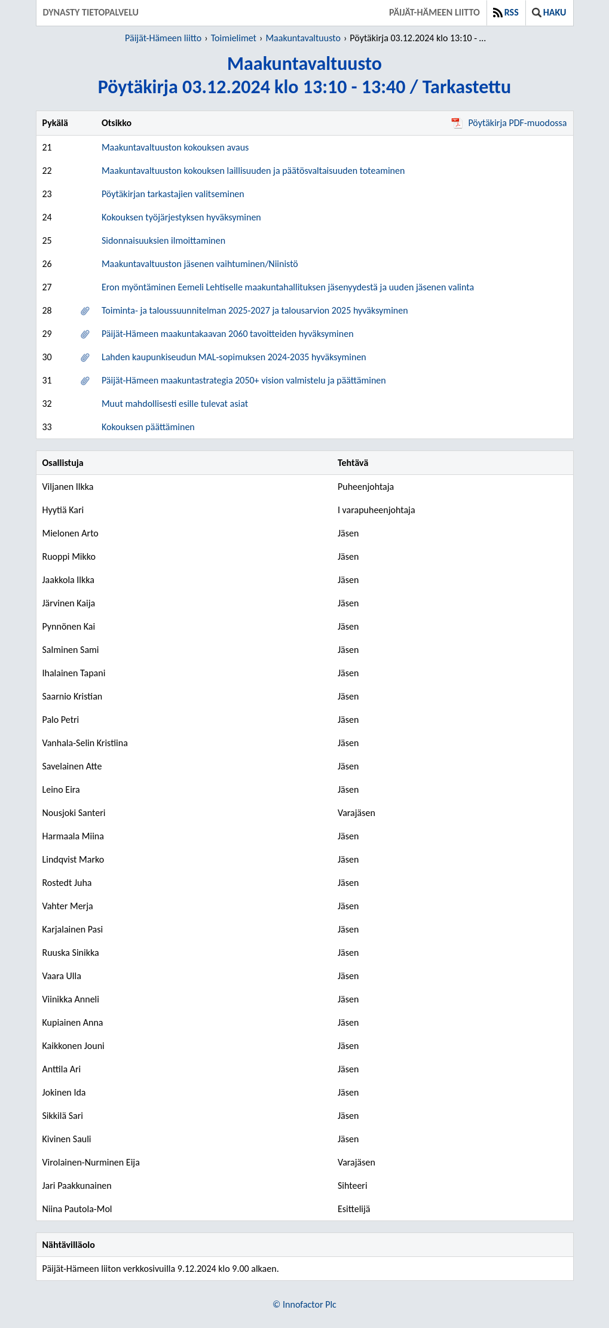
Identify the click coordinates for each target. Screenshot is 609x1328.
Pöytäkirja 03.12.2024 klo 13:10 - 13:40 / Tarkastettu (420, 38)
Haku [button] (549, 12)
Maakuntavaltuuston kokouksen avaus (175, 147)
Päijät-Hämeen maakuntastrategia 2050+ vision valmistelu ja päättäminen (244, 380)
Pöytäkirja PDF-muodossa (509, 122)
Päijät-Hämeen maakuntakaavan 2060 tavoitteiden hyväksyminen (228, 333)
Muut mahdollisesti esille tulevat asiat (175, 403)
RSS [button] (506, 12)
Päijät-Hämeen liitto (434, 12)
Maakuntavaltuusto (303, 38)
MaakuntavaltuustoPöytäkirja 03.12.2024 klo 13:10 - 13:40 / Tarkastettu (304, 75)
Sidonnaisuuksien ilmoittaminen (163, 240)
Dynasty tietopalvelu (91, 12)
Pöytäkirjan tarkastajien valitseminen (173, 194)
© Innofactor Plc (304, 1304)
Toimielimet (233, 38)
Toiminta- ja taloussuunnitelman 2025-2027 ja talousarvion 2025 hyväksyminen (255, 310)
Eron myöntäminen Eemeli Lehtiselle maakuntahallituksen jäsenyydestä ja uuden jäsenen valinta (288, 287)
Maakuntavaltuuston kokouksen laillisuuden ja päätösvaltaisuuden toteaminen (253, 170)
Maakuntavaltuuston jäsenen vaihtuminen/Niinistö (200, 263)
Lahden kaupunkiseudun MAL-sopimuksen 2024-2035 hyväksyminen (234, 357)
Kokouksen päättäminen (148, 427)
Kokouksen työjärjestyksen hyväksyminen (181, 217)
